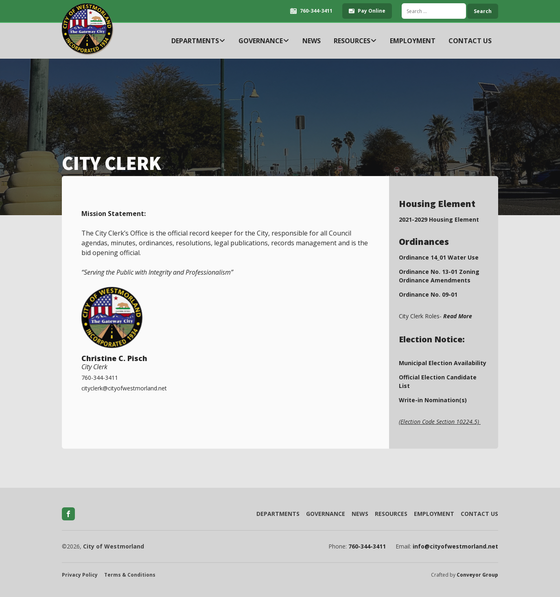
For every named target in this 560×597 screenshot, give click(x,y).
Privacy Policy (80, 575)
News (311, 40)
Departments (198, 40)
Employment (412, 40)
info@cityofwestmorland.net (455, 546)
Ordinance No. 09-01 (428, 294)
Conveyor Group (477, 575)
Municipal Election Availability (442, 363)
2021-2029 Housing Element (439, 219)
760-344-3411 (367, 546)
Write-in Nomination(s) (433, 400)
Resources (355, 40)
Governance (263, 40)
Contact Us (470, 40)
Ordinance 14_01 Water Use (439, 257)
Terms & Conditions (129, 575)
